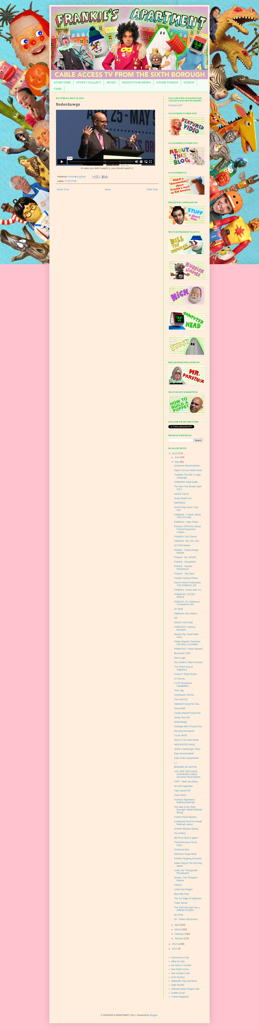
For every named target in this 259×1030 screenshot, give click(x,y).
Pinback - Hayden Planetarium (183, 567)
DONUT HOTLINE (183, 622)
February (180, 934)
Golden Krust (178, 993)
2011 (175, 948)
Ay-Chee (178, 914)
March (178, 929)
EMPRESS (179, 502)
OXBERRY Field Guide (186, 482)
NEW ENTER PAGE (184, 744)
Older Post (152, 189)
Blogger (153, 1015)
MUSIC (111, 82)
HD (175, 618)
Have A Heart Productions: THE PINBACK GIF (187, 584)
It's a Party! (180, 833)
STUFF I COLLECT (88, 82)
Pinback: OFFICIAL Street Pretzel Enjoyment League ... (187, 529)
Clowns (178, 885)
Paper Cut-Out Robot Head (188, 470)
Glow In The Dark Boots (186, 740)
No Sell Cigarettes (183, 786)
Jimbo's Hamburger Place (187, 749)
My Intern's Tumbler (181, 965)
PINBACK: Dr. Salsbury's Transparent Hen (187, 603)
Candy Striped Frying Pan (187, 713)
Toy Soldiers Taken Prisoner (188, 662)
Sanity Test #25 (182, 717)
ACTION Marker (182, 545)
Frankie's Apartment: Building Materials (184, 801)
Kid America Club (180, 957)
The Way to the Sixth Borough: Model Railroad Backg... (188, 810)
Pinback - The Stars (184, 573)
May (177, 462)
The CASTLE (181, 699)
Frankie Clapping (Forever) (188, 858)
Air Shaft (178, 609)
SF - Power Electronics (186, 919)
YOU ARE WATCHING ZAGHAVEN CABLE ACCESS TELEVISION (187, 774)
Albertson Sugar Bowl (185, 854)
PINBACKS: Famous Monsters (184, 628)
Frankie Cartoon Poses (186, 578)
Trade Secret (180, 903)
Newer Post (63, 189)
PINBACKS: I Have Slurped (188, 648)
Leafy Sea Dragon (183, 889)
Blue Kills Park (181, 894)
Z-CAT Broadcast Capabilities (183, 684)
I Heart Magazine (180, 996)
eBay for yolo (178, 961)
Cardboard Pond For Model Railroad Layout (188, 823)
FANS (58, 88)
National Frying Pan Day (186, 704)
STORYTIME (62, 82)
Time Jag (179, 690)
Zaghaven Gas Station (185, 613)
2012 (175, 944)
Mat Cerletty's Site (180, 973)
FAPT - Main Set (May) (186, 781)
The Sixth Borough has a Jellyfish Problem (187, 909)
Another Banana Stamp (186, 828)
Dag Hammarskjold (184, 753)
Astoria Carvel (181, 494)
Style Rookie (177, 985)
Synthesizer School (184, 694)
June (177, 457)
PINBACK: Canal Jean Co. (188, 589)
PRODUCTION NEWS (136, 82)
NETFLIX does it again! (186, 837)
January (179, 938)
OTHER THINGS (167, 82)
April (177, 924)
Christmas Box (181, 849)
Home (108, 189)
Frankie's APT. (175, 105)
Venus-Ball (179, 708)
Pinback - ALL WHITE (185, 557)
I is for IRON (180, 735)
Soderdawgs (180, 722)
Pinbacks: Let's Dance (185, 536)
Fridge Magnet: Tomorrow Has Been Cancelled (187, 643)
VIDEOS (189, 82)
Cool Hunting (178, 977)
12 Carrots (179, 678)
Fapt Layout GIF (182, 790)
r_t (175, 762)
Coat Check (180, 795)
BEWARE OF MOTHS (185, 767)
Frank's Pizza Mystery (185, 817)
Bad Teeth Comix (180, 969)
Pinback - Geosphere (185, 561)
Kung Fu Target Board (185, 674)
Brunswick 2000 (182, 653)
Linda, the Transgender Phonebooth (186, 871)
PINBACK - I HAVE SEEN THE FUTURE (187, 516)
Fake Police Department (186, 758)
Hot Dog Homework (184, 731)
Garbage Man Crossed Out (188, 726)
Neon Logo (179, 658)
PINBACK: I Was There (186, 522)
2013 (175, 453)
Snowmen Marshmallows (187, 465)
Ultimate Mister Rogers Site (185, 989)
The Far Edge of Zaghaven (188, 898)
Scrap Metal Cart (182, 498)
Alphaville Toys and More (184, 981)
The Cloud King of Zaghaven (183, 668)
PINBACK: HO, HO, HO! (186, 541)
